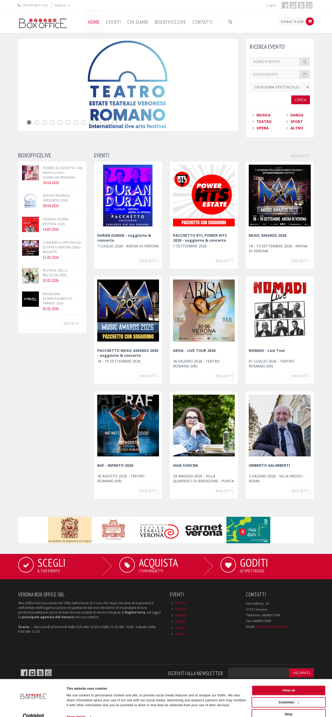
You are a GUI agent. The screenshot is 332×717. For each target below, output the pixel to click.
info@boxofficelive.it (272, 626)
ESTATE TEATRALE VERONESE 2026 (56, 198)
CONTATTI (202, 22)
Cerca (300, 99)
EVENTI (113, 22)
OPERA (263, 128)
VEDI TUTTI (300, 155)
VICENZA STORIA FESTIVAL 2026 (55, 221)
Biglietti (148, 260)
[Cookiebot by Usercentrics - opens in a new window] (33, 708)
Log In (271, 5)
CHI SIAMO (137, 22)
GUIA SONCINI (185, 465)
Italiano (63, 5)
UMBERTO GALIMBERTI (269, 465)
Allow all (288, 681)
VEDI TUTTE (71, 323)
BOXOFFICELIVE (170, 22)
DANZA (296, 115)
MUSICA (264, 115)
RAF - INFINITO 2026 (115, 465)
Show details (76, 707)
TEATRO (264, 121)
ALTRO (296, 128)
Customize (289, 693)
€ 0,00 (299, 21)
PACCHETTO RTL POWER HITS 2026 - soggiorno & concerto (200, 238)
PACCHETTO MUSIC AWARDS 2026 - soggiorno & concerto (127, 353)
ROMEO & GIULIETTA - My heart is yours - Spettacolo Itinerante (62, 172)
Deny (288, 705)
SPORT (296, 121)
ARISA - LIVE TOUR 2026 (194, 350)
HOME (94, 22)
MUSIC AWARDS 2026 (267, 235)
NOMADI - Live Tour (267, 350)
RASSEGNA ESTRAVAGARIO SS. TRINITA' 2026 (58, 298)
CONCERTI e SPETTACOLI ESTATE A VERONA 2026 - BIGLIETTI (62, 247)
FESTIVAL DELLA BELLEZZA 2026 (55, 272)
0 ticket (286, 22)
